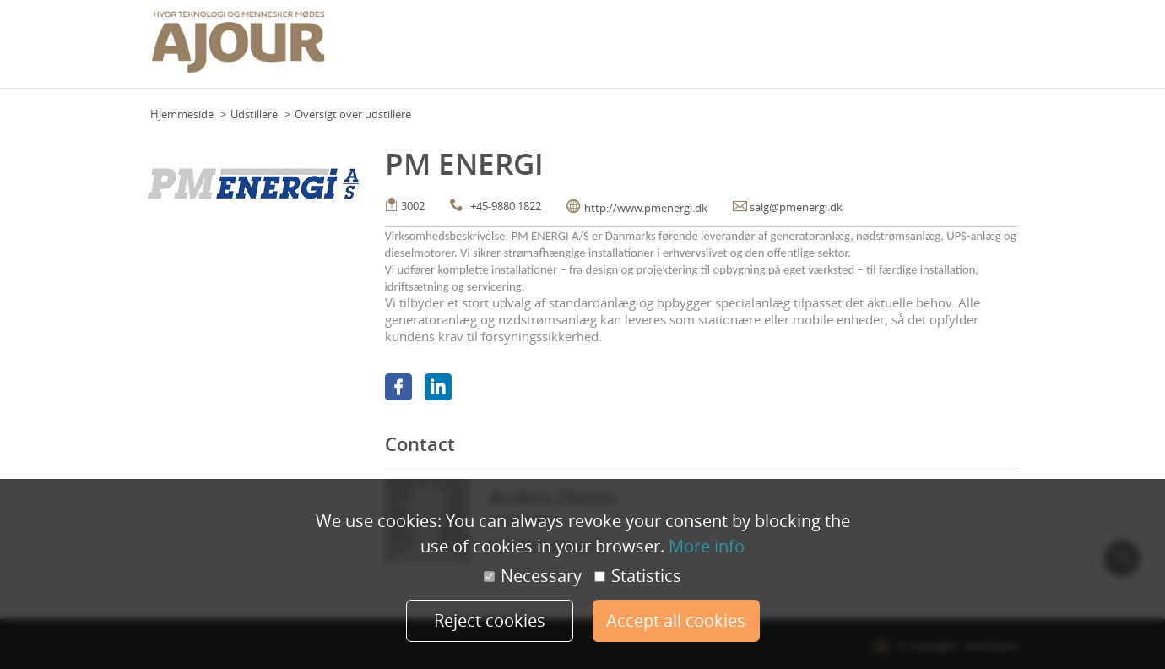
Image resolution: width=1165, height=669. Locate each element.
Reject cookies (489, 620)
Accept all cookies (675, 620)
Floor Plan (646, 49)
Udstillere (254, 114)
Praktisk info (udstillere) (915, 49)
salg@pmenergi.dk (796, 207)
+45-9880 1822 (505, 206)
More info (707, 546)
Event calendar (571, 49)
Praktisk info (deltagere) (780, 49)
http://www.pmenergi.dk (645, 207)
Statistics (637, 576)
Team (695, 49)
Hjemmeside (182, 114)
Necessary (533, 576)
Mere (999, 49)
